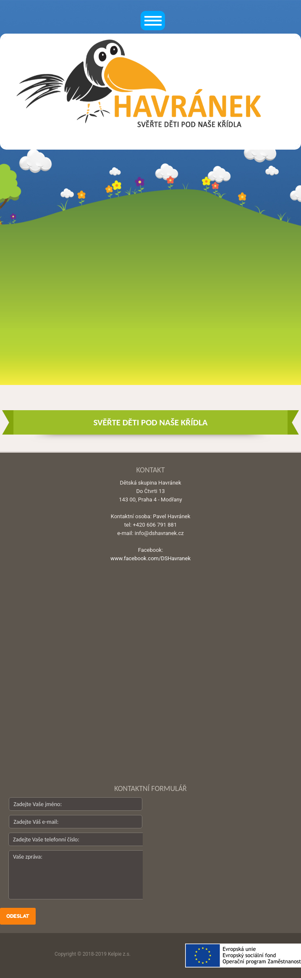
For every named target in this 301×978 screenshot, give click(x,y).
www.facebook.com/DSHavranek (150, 558)
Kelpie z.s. (119, 954)
